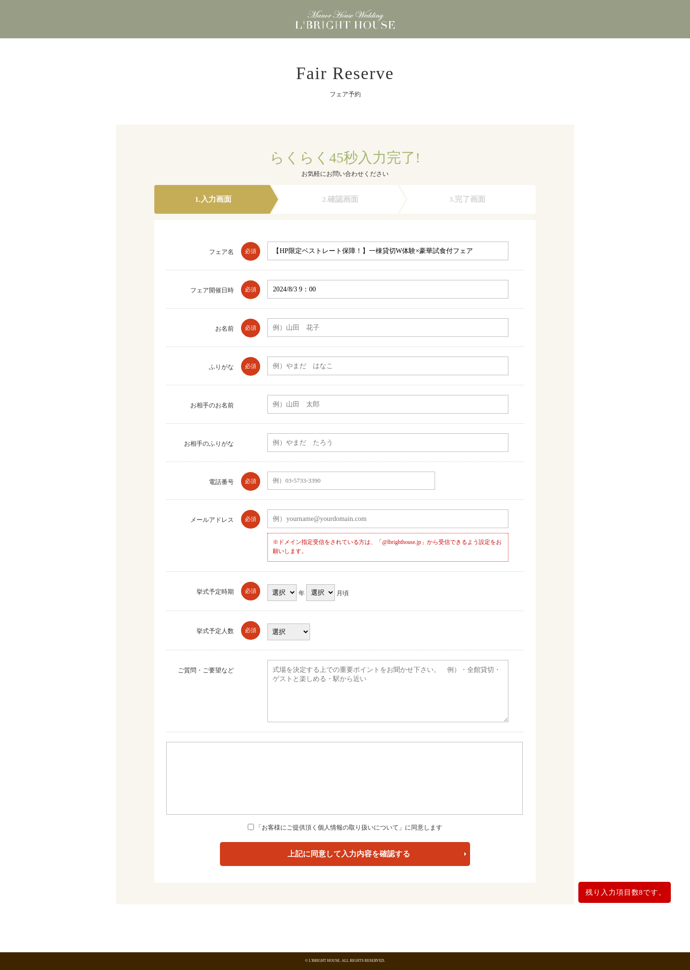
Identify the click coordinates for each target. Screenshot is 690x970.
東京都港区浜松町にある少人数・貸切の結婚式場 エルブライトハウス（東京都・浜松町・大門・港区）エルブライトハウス (345, 22)
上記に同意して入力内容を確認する (349, 854)
